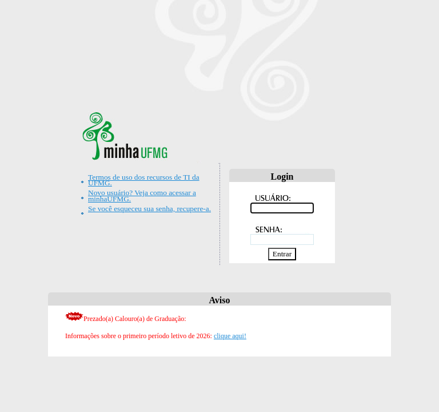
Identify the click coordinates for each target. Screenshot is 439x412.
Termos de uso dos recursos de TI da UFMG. (143, 180)
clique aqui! (230, 336)
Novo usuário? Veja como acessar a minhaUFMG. (142, 195)
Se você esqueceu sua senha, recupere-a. (149, 208)
